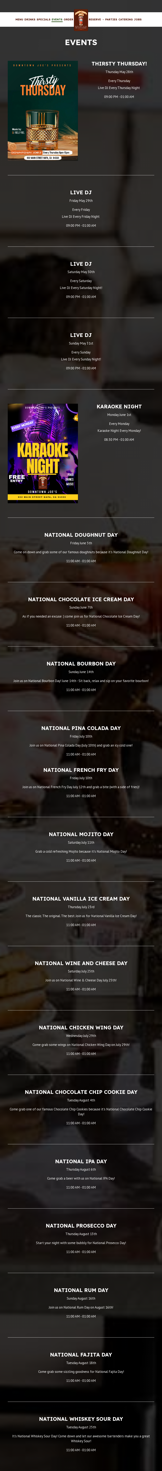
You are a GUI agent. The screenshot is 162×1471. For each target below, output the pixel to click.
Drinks (29, 19)
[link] (81, 20)
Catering (125, 19)
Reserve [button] (96, 19)
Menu (19, 19)
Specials (43, 19)
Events (57, 19)
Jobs (138, 19)
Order (68, 19)
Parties (111, 19)
